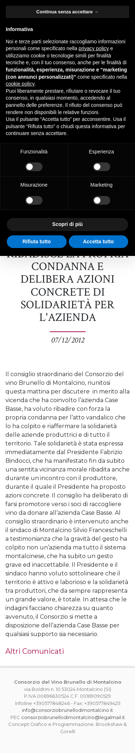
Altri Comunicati (34, 651)
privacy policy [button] (93, 48)
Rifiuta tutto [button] (36, 241)
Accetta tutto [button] (98, 241)
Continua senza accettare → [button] (67, 11)
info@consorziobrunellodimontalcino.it (67, 710)
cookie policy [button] (20, 84)
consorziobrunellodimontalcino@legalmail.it (73, 717)
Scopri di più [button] (67, 224)
